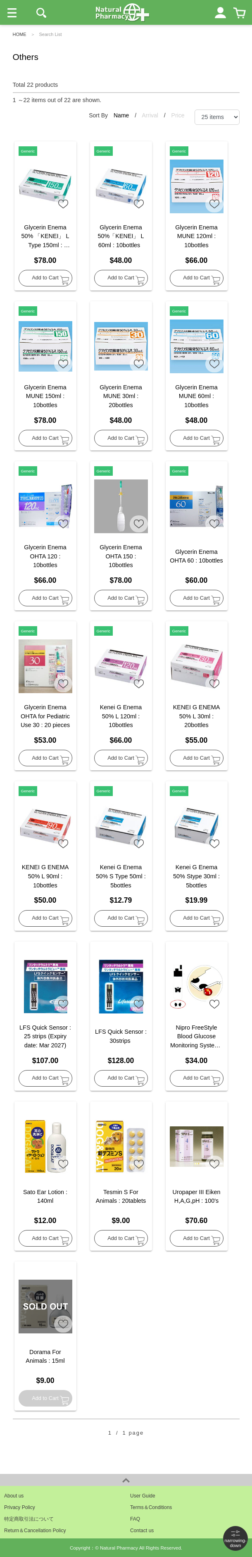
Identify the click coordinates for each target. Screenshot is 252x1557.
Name (122, 115)
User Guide (142, 1496)
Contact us (142, 1530)
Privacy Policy (19, 1507)
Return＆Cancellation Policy (35, 1530)
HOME (19, 34)
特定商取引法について (29, 1519)
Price (178, 115)
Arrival (151, 115)
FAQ (135, 1519)
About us (14, 1496)
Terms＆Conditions (151, 1507)
